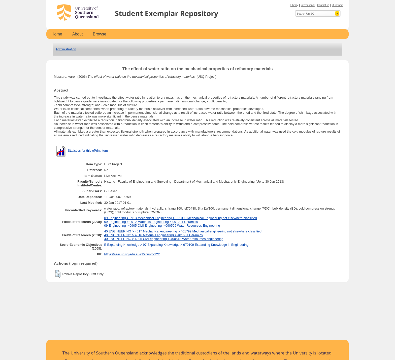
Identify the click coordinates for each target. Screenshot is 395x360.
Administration (66, 49)
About (77, 34)
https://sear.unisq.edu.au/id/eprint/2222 (132, 254)
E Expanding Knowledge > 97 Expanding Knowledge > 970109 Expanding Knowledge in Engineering (176, 245)
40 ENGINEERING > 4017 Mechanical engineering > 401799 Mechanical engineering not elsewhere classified (183, 231)
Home (56, 34)
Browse (99, 34)
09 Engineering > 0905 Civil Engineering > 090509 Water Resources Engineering (162, 225)
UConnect (337, 5)
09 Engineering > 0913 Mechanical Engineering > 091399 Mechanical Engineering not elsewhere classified (180, 218)
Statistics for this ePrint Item (88, 150)
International (308, 5)
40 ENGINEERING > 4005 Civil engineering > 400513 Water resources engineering (163, 239)
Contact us (323, 5)
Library (294, 5)
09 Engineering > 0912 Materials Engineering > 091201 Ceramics (151, 222)
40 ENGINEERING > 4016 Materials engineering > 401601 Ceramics (153, 235)
